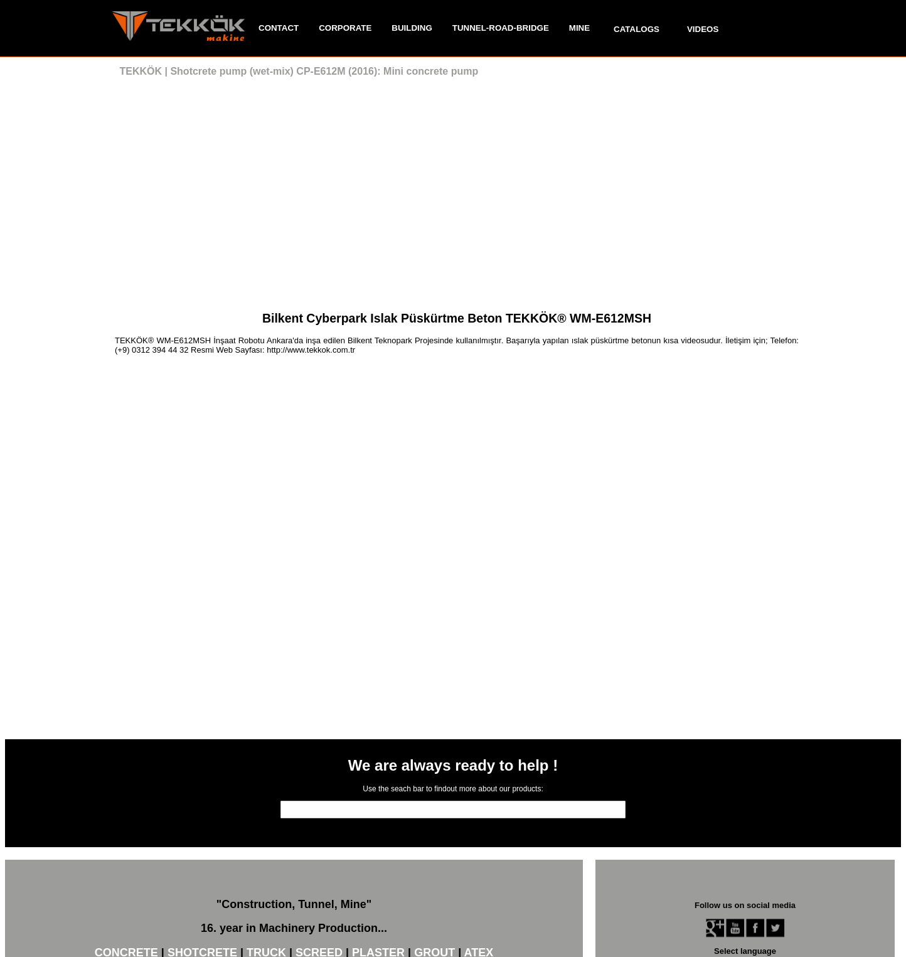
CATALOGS (636, 29)
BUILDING (412, 28)
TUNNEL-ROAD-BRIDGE (500, 28)
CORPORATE (345, 28)
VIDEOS (702, 29)
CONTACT (278, 28)
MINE (579, 28)
